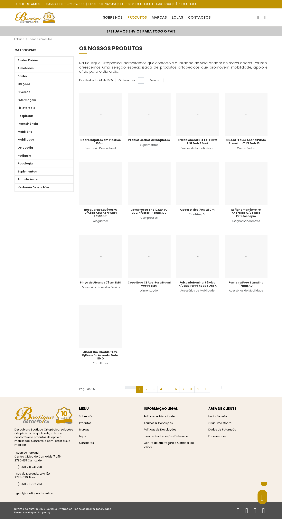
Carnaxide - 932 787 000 (65, 4)
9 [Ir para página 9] (198, 389)
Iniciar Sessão (217, 416)
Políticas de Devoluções (160, 429)
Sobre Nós (86, 416)
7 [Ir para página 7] (183, 389)
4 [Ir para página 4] (161, 389)
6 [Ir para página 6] (176, 389)
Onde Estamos (28, 4)
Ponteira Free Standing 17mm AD (246, 284)
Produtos (85, 423)
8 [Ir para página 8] (191, 389)
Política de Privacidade (159, 416)
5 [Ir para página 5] (168, 389)
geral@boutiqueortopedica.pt (36, 493)
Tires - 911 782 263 (102, 4)
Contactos (86, 443)
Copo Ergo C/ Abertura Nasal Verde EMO (149, 284)
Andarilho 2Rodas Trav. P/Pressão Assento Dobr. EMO (100, 355)
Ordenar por (126, 80)
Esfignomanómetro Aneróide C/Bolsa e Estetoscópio (246, 213)
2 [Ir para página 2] (146, 389)
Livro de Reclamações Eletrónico (166, 436)
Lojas (82, 436)
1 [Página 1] (139, 389)
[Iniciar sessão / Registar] (265, 17)
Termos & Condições (158, 423)
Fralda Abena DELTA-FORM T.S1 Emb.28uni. (197, 141)
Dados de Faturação (222, 429)
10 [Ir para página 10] (206, 389)
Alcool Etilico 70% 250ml (197, 210)
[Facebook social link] (263, 4)
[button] (258, 17)
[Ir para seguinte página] (213, 387)
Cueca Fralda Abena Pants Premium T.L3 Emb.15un (246, 141)
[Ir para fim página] (219, 387)
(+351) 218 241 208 (30, 467)
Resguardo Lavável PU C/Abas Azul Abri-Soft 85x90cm (100, 213)
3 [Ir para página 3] (154, 389)
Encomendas (217, 436)
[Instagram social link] (267, 4)
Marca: (154, 80)
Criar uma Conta (219, 423)
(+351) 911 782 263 (30, 484)
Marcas (84, 429)
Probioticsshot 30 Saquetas (149, 140)
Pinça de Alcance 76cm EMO (100, 282)
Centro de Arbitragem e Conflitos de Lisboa (169, 445)
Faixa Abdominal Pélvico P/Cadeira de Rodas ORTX (198, 284)
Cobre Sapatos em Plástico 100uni (100, 141)
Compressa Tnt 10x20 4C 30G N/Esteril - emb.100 (149, 211)
